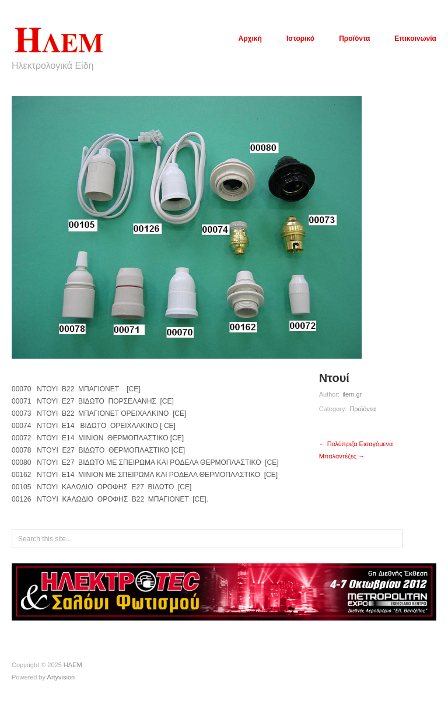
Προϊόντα (354, 38)
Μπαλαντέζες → (342, 456)
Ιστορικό (300, 38)
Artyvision (61, 677)
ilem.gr (352, 394)
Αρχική (250, 38)
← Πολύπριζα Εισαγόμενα (356, 443)
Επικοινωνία (415, 38)
